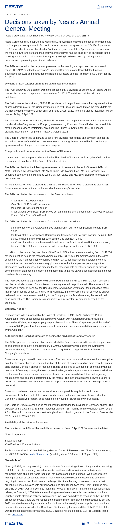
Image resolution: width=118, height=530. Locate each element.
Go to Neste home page (97, 523)
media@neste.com (39, 454)
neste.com (17, 514)
